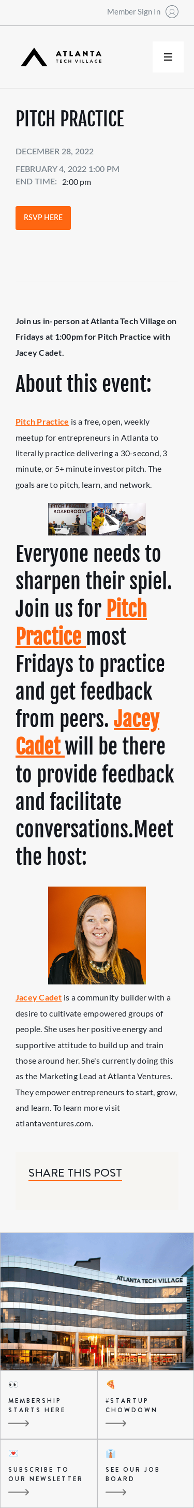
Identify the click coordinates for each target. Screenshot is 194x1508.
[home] (58, 57)
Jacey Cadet (39, 997)
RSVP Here (43, 218)
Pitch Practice (42, 421)
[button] (168, 56)
